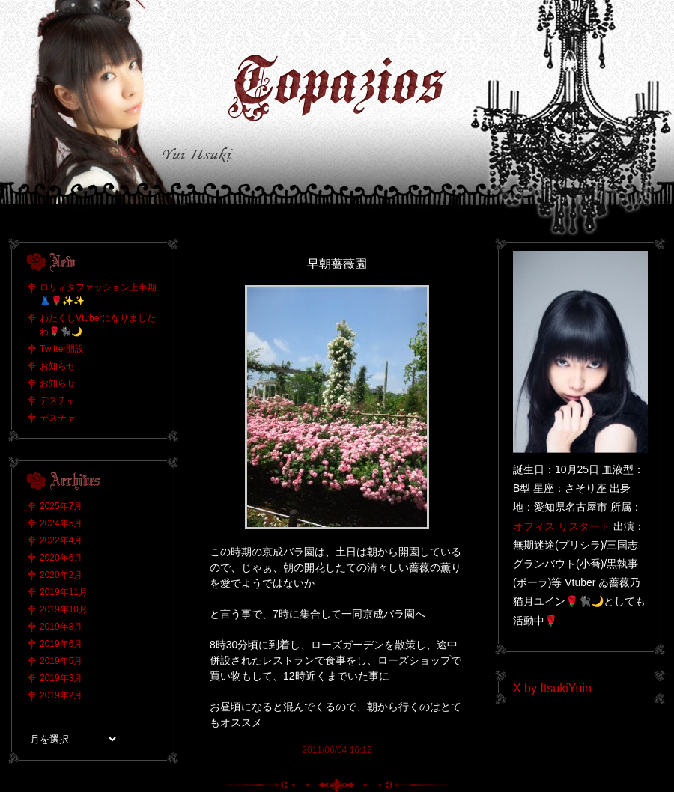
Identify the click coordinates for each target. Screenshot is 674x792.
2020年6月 (61, 557)
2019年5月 (61, 661)
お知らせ (58, 366)
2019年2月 (61, 695)
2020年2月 (61, 575)
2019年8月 (61, 626)
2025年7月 (61, 506)
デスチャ (58, 400)
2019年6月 (61, 644)
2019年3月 (61, 678)
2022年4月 (61, 540)
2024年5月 (61, 523)
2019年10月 (64, 609)
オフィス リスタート (561, 526)
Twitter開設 (62, 349)
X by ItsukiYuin (552, 688)
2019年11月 (64, 592)
